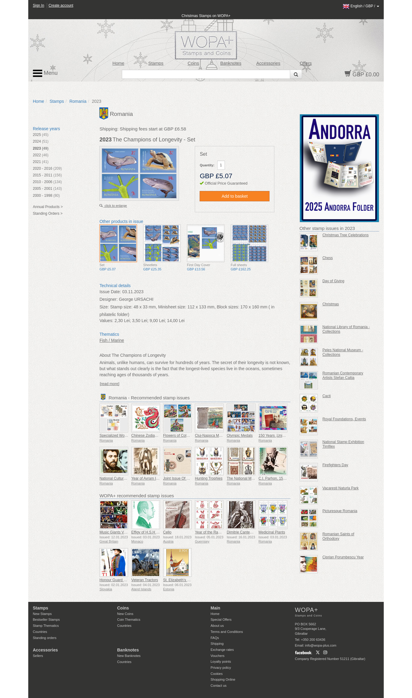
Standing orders (45, 638)
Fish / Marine (111, 340)
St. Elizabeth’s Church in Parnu (188, 580)
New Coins (125, 614)
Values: (106, 320)
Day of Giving (333, 281)
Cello (167, 532)
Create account (61, 5)
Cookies (217, 673)
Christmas (330, 304)
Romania (77, 101)
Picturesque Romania (339, 511)
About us (217, 625)
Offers (306, 63)
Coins (193, 63)
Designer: (108, 299)
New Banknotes (129, 656)
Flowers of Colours (178, 435)
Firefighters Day (335, 465)
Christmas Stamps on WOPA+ (206, 16)
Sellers (38, 656)
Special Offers (221, 619)
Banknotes (230, 63)
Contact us (219, 685)
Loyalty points (221, 661)
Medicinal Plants (272, 532)
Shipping (217, 643)
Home (118, 63)
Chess (327, 258)
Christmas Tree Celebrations (345, 235)
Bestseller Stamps (46, 619)
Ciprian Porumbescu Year (343, 557)
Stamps (155, 63)
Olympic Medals (239, 435)
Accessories (268, 63)
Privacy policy (221, 667)
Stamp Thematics (46, 625)
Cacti (326, 396)
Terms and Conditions (227, 632)
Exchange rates (222, 649)
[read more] (109, 384)
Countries (40, 632)
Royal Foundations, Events (344, 419)
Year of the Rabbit (209, 532)
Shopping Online (223, 679)
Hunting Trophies (208, 478)
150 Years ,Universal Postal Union (286, 435)
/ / (361, 6)
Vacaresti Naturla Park (340, 488)
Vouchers (218, 656)
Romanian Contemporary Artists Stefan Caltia (342, 375)
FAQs (215, 638)
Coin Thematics (128, 619)
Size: (104, 306)
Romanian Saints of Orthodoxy (338, 536)
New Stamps (42, 614)
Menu (45, 73)
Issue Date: (110, 291)
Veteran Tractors (144, 580)
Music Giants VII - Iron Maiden (123, 532)
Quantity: (207, 165)
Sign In (38, 5)
